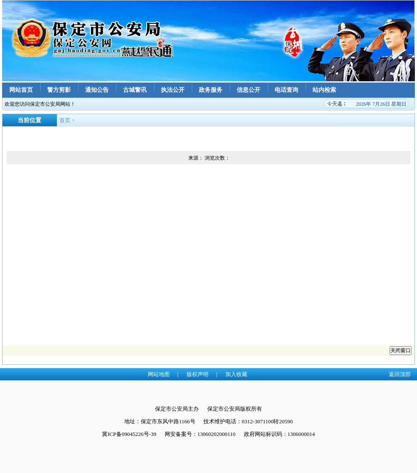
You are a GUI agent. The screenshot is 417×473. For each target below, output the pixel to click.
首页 (64, 120)
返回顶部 (400, 374)
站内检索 (324, 90)
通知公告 (97, 90)
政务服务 (210, 90)
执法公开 (172, 90)
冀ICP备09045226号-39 (129, 434)
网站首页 (21, 90)
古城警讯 (135, 90)
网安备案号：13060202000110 (200, 434)
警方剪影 (59, 90)
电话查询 (286, 90)
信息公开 (248, 90)
